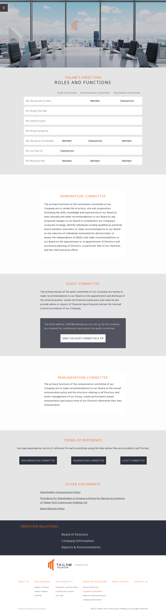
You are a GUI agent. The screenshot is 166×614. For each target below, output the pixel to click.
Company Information (78, 541)
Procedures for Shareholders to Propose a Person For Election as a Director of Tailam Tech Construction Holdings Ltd (82, 500)
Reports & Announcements (81, 547)
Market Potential (41, 587)
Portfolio (38, 595)
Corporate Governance (92, 591)
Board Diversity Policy (52, 508)
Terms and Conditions (26, 609)
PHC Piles (60, 595)
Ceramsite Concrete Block (67, 587)
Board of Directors (75, 534)
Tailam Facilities (41, 591)
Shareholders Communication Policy (60, 492)
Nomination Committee (88, 460)
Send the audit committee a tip (83, 338)
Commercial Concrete (65, 591)
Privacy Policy (41, 609)
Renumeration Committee (38, 460)
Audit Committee (133, 460)
